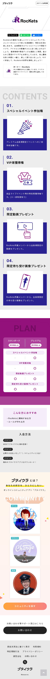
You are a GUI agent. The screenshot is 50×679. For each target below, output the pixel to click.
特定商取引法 (13, 651)
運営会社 (17, 656)
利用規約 (37, 647)
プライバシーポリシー (32, 651)
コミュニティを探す (25, 606)
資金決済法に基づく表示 (18, 647)
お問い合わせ (25, 630)
